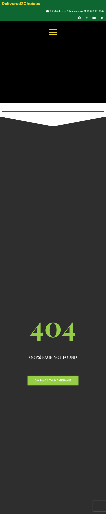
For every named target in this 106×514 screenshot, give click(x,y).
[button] (53, 32)
